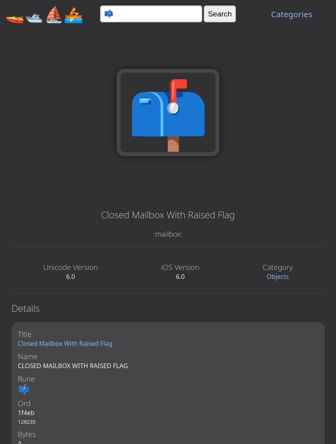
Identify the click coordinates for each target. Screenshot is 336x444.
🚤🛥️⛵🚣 (44, 14)
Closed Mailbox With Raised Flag (65, 343)
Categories (291, 14)
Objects (278, 276)
